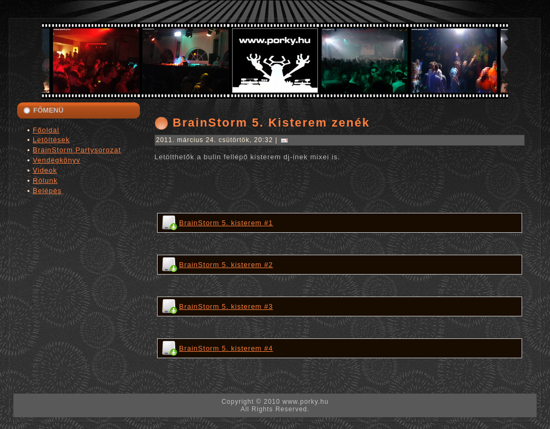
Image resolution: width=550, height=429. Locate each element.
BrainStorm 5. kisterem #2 (226, 265)
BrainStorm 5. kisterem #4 (226, 348)
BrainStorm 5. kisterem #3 (226, 306)
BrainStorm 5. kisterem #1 (226, 223)
